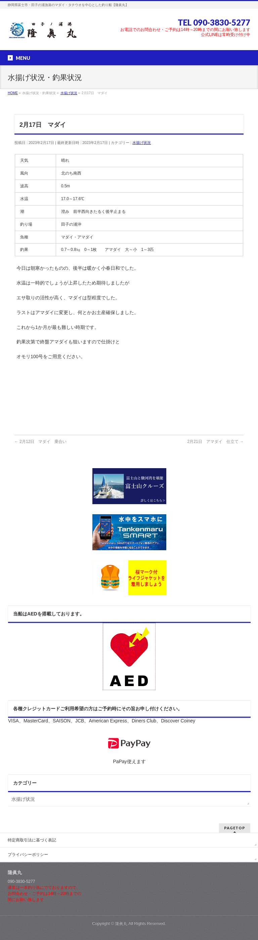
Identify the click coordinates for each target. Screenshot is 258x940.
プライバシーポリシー (28, 854)
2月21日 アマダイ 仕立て (215, 441)
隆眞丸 (121, 923)
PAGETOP (234, 828)
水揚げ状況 (141, 143)
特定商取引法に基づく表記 (32, 840)
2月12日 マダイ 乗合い (40, 441)
